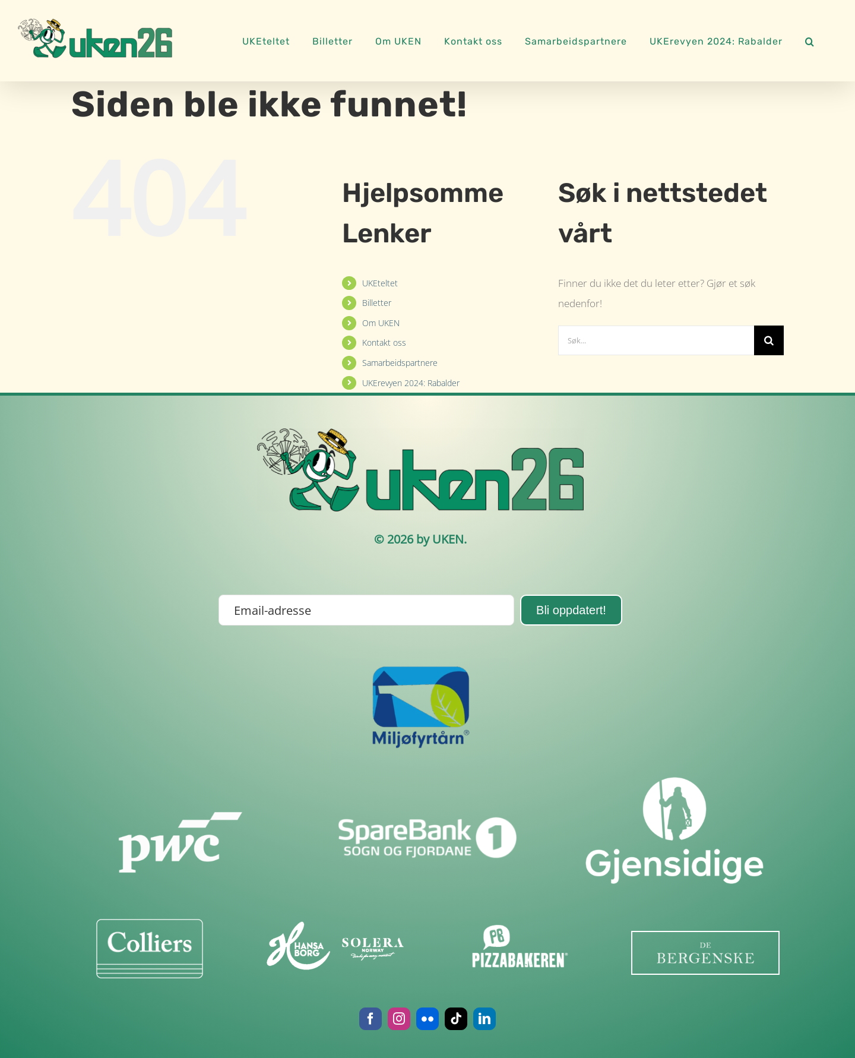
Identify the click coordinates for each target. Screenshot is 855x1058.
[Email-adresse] (366, 610)
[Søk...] (656, 340)
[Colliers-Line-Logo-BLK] (149, 948)
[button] (810, 40)
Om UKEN (381, 323)
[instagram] (399, 1019)
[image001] (335, 945)
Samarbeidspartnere (400, 362)
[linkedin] (484, 1019)
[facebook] (370, 1019)
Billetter (376, 302)
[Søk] (769, 340)
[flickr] (427, 1019)
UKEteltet (380, 283)
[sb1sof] (427, 782)
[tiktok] (456, 1019)
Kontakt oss (384, 342)
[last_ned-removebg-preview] (705, 952)
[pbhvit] (520, 948)
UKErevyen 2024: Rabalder (411, 383)
